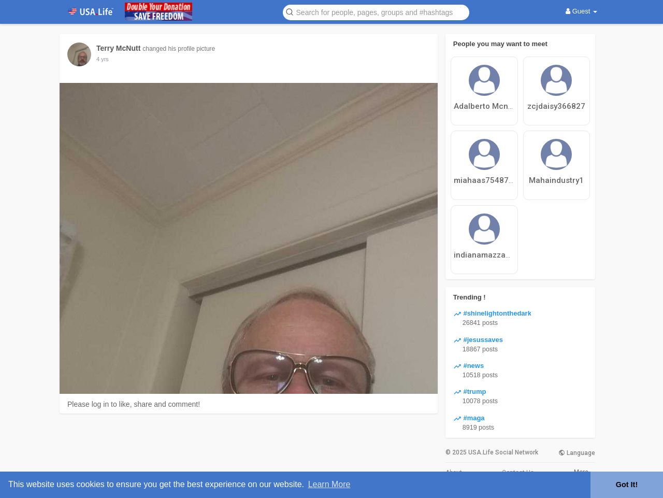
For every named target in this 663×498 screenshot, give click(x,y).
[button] (376, 11)
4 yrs (102, 59)
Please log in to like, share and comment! (133, 404)
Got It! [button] (627, 484)
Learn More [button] (329, 484)
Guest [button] (581, 11)
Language (576, 453)
